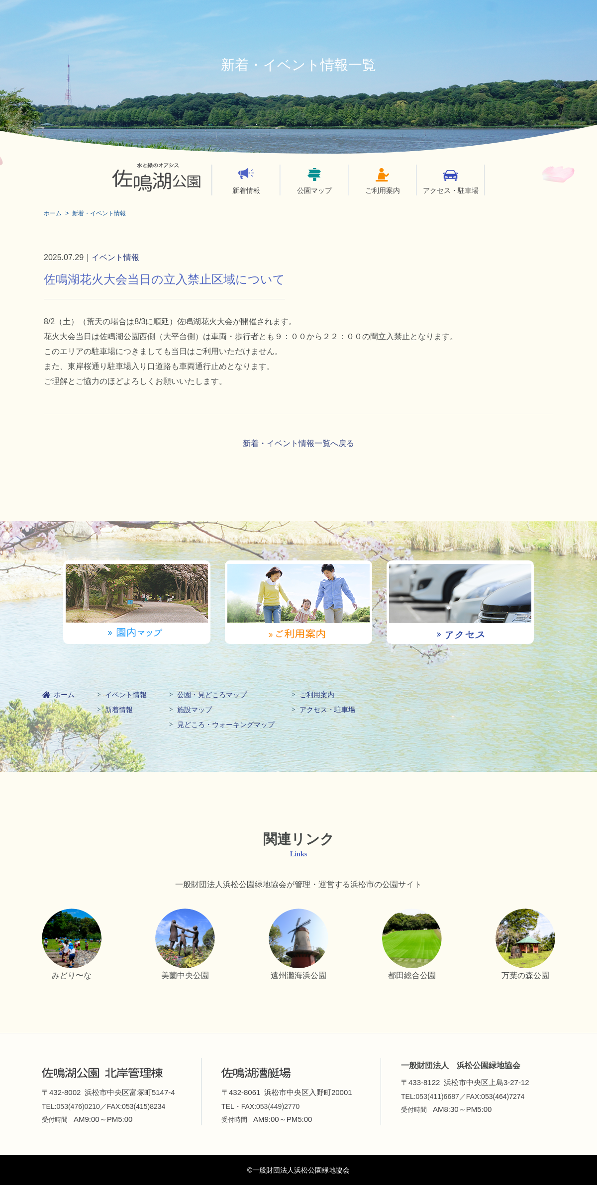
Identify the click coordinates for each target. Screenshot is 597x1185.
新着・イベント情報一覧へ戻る (298, 443)
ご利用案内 (382, 190)
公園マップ (314, 190)
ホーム (53, 213)
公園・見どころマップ (212, 695)
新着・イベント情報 (99, 213)
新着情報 (246, 190)
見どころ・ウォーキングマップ (226, 725)
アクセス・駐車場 (451, 190)
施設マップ (194, 710)
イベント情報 (115, 257)
